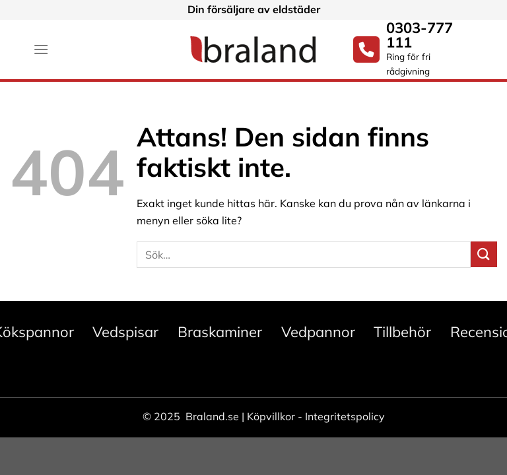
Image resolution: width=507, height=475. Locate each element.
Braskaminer (220, 332)
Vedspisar (125, 332)
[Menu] (41, 49)
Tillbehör (402, 332)
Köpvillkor (271, 416)
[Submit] (484, 254)
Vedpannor (318, 332)
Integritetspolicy (345, 416)
